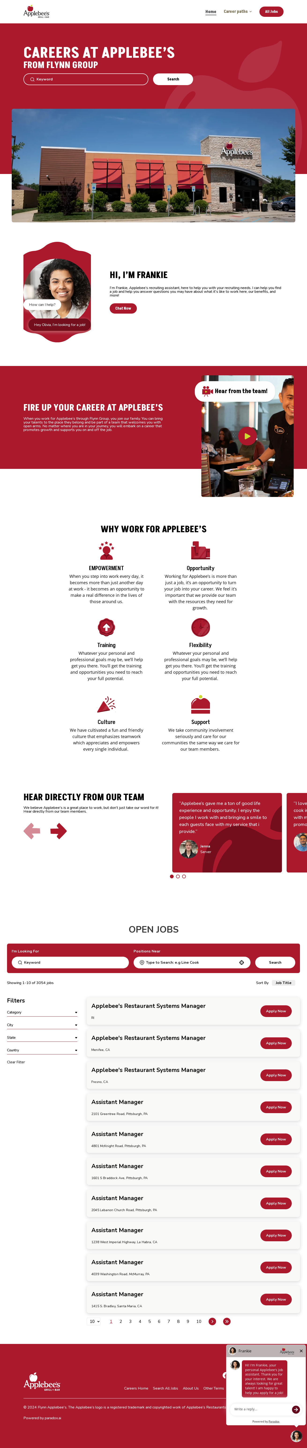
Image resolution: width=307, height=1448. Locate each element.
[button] (241, 962)
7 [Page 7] (169, 1321)
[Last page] (227, 1321)
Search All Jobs (165, 1388)
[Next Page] (212, 1321)
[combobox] (191, 962)
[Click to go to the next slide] (59, 834)
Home (211, 12)
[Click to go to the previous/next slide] (172, 876)
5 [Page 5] (149, 1321)
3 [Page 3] (130, 1321)
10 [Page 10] (199, 1321)
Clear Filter (16, 1062)
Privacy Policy (240, 1388)
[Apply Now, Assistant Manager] (276, 1107)
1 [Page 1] (111, 1321)
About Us (191, 1388)
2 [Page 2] (121, 1321)
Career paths (238, 11)
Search (173, 79)
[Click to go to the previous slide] (33, 834)
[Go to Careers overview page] (39, 12)
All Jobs (271, 11)
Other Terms (213, 1388)
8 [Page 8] (178, 1321)
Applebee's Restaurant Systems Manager (148, 1006)
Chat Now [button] (128, 308)
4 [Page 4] (140, 1321)
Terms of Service (270, 1388)
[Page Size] (94, 1321)
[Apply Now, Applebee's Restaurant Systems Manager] (276, 1011)
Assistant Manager (117, 1102)
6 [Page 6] (159, 1321)
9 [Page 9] (188, 1321)
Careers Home (136, 1388)
